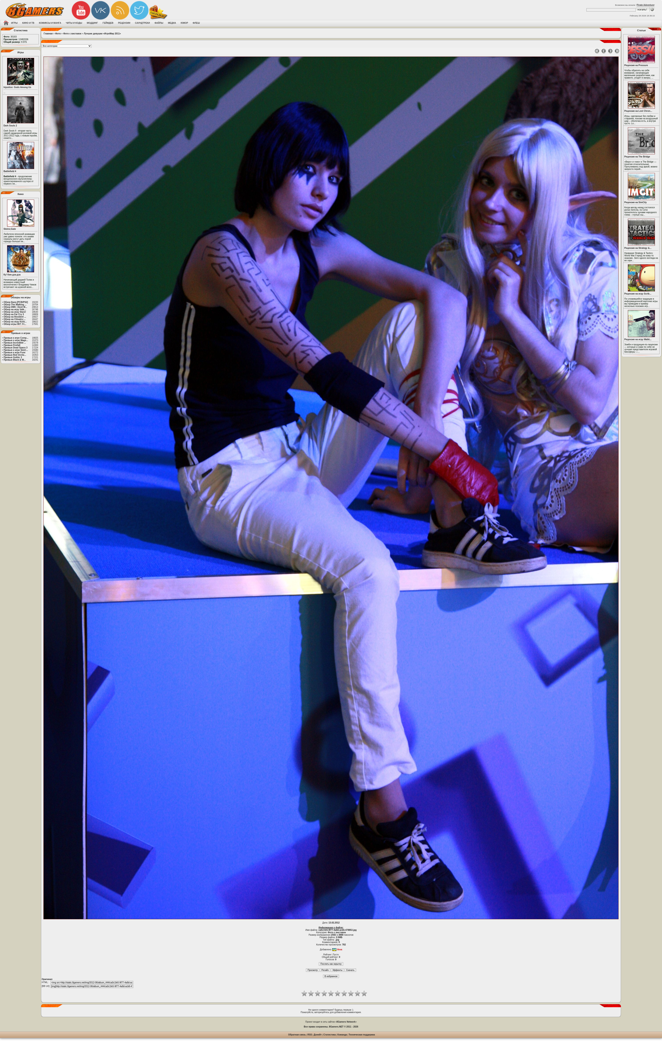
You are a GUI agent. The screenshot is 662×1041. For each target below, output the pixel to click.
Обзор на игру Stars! (15, 312)
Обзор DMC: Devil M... (15, 307)
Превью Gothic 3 (13, 357)
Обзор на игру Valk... (15, 309)
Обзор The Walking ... (15, 304)
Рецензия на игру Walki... (638, 339)
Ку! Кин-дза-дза (12, 274)
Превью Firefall (12, 345)
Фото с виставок (72, 33)
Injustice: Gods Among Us (17, 87)
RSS (309, 1034)
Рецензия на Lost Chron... (638, 111)
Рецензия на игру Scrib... (637, 294)
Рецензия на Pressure (636, 65)
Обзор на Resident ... (15, 317)
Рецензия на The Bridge (637, 156)
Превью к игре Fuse (14, 352)
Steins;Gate (10, 229)
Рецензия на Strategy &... (637, 248)
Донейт (318, 1034)
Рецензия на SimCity (635, 202)
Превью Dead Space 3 (15, 347)
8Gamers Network (346, 1022)
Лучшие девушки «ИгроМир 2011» (102, 33)
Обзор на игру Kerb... (15, 321)
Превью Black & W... (14, 360)
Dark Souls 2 (10, 125)
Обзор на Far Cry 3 (14, 314)
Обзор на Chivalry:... (14, 319)
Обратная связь (297, 1034)
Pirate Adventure (645, 5)
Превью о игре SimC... (16, 350)
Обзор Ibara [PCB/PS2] (16, 302)
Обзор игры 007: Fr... (15, 324)
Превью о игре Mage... (16, 340)
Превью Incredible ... (15, 343)
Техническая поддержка (362, 1034)
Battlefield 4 (10, 171)
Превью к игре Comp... (16, 338)
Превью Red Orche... (15, 355)
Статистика (329, 1034)
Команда (342, 1034)
